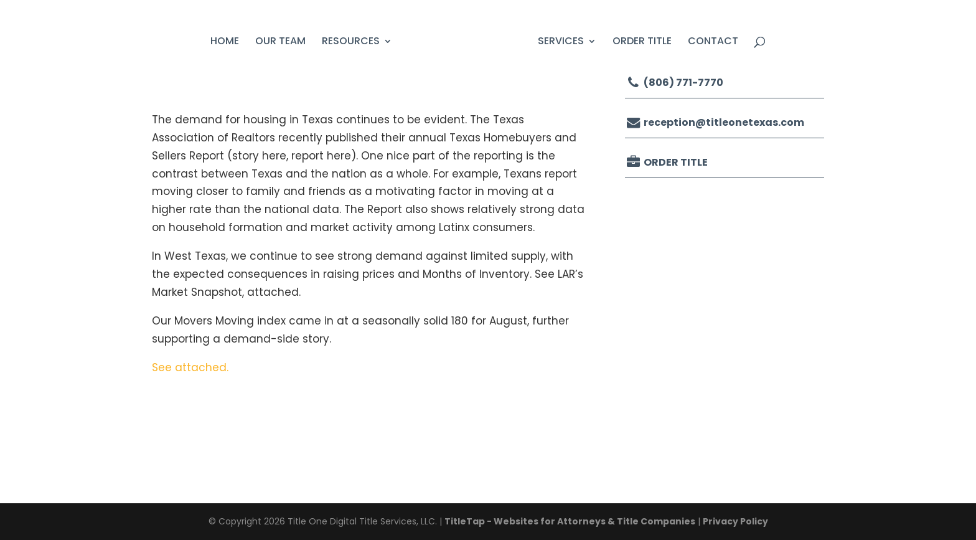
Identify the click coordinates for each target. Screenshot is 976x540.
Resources (351, 42)
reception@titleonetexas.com (714, 122)
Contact (713, 42)
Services (561, 42)
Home (224, 42)
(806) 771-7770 (674, 82)
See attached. (190, 367)
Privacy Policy (735, 521)
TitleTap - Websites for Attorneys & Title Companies (569, 521)
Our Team (280, 42)
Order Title (642, 42)
